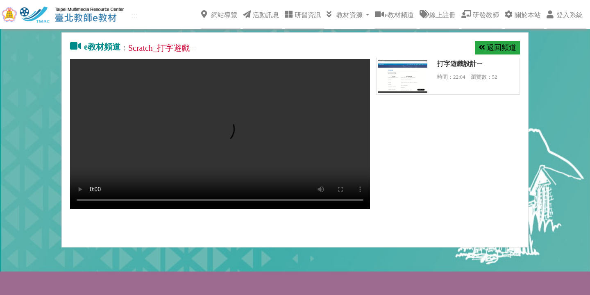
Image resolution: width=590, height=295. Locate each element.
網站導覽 (219, 14)
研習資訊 (303, 14)
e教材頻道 (394, 14)
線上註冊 (438, 14)
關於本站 (523, 14)
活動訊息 (261, 14)
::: (134, 15)
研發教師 (480, 14)
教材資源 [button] (345, 14)
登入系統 (565, 14)
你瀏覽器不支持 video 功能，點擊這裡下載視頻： (220, 134)
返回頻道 (497, 47)
